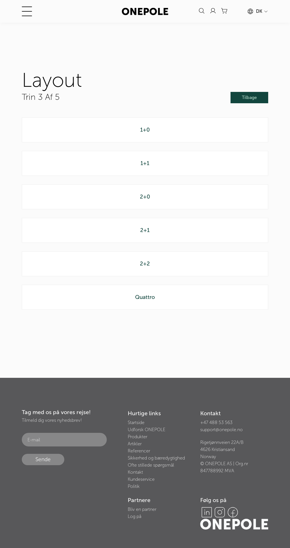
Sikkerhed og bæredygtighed (156, 458)
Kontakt (135, 472)
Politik (134, 486)
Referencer (139, 451)
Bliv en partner (142, 509)
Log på (134, 516)
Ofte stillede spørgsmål (151, 465)
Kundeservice (141, 479)
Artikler (135, 443)
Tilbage (249, 97)
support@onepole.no (221, 429)
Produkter (137, 436)
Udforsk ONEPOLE (146, 429)
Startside (136, 422)
